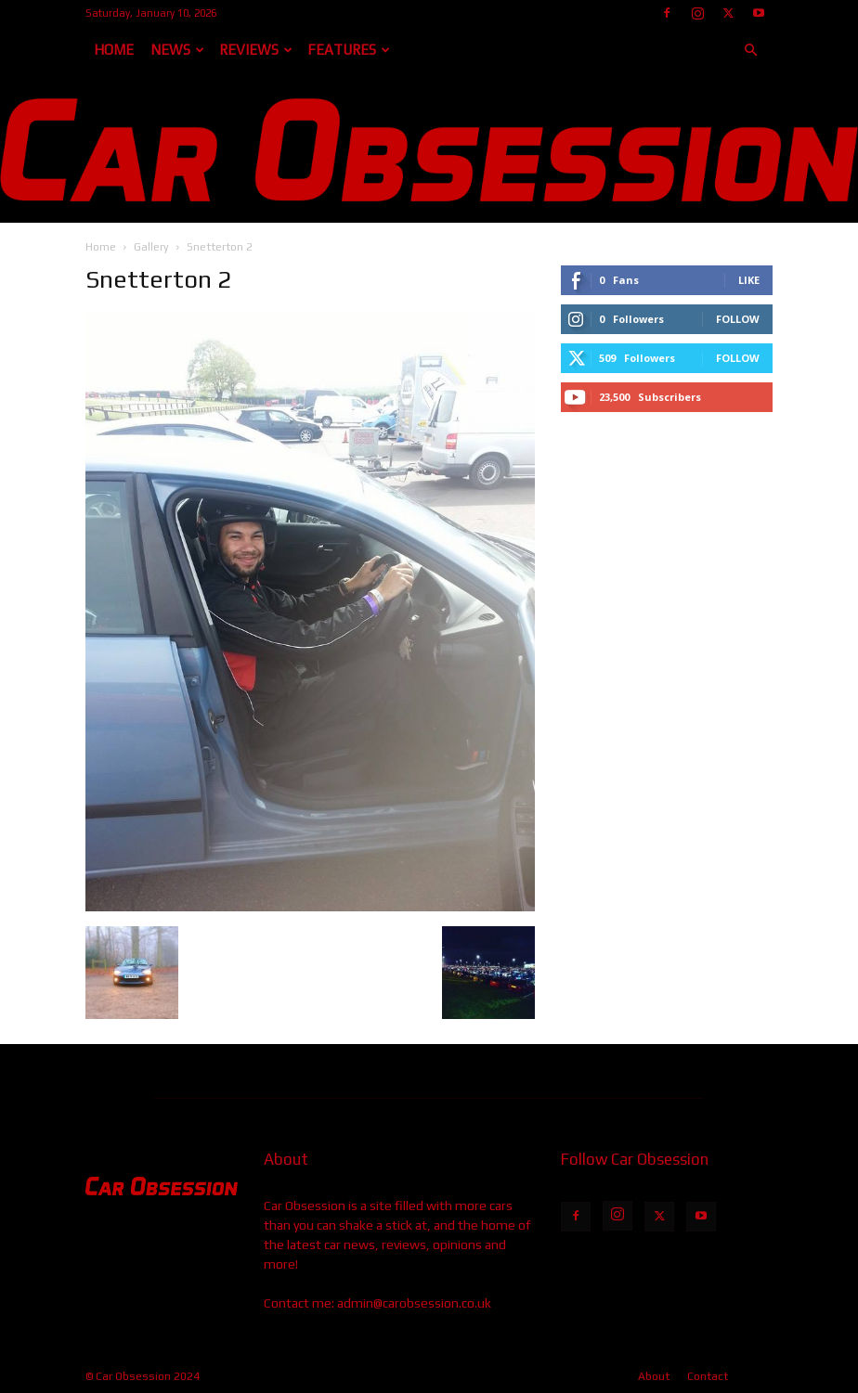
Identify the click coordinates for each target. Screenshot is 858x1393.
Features (348, 50)
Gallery (151, 246)
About (654, 1376)
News (177, 50)
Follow (738, 319)
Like (749, 280)
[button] (750, 50)
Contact (707, 1376)
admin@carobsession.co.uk (414, 1303)
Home (114, 50)
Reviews (255, 50)
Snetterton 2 (158, 279)
